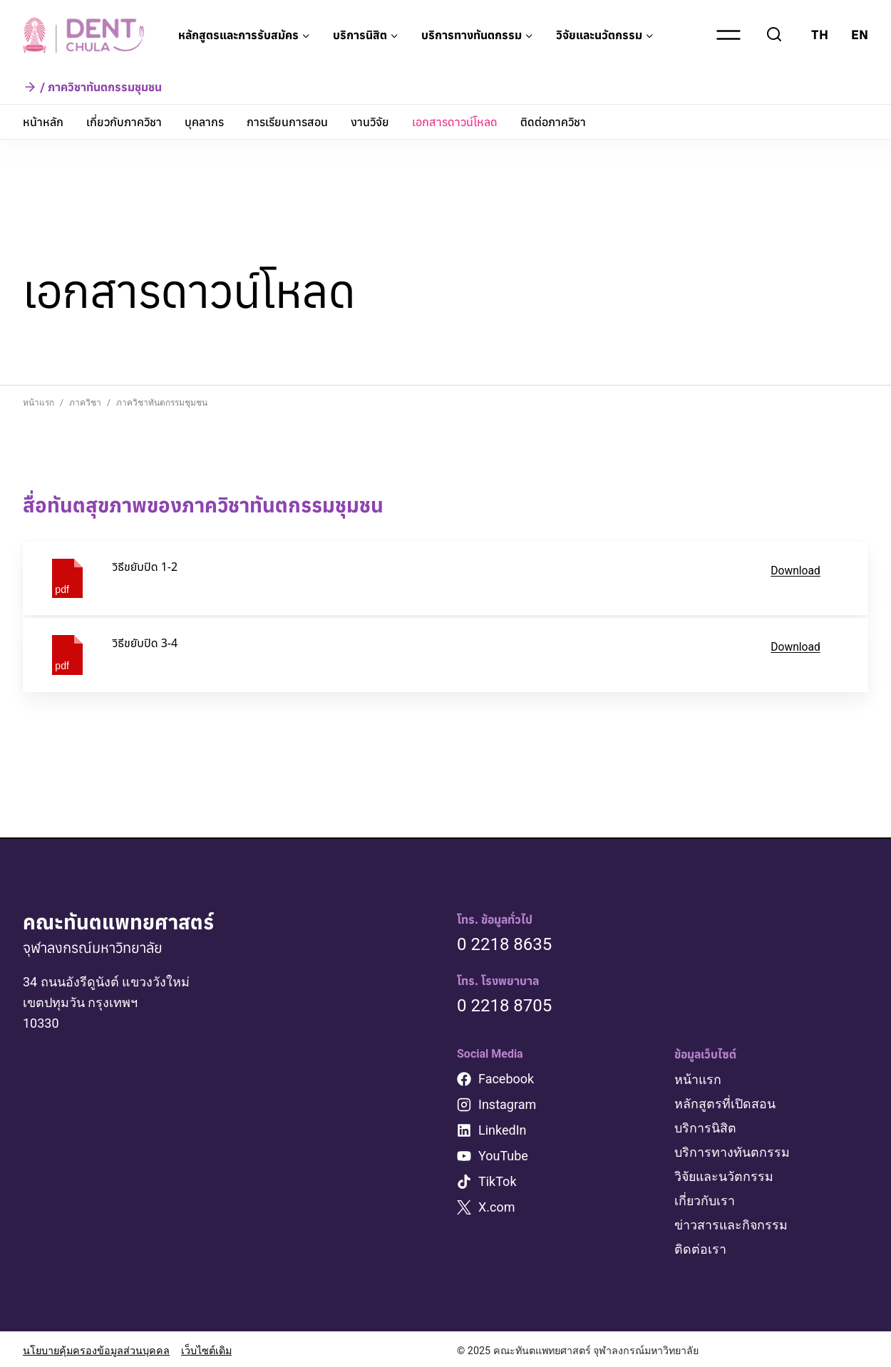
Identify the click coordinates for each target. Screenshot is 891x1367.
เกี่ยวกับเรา (705, 1198)
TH (819, 34)
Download (795, 570)
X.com (496, 1207)
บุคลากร (204, 122)
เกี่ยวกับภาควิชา (124, 122)
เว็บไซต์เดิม (206, 1347)
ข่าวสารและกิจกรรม (731, 1221)
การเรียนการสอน (287, 122)
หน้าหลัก (43, 122)
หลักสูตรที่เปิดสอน (725, 1103)
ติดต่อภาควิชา (553, 122)
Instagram (507, 1105)
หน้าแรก (698, 1080)
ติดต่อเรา (700, 1245)
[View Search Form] (774, 35)
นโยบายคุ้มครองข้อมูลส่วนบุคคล (96, 1347)
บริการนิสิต (705, 1127)
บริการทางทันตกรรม (732, 1150)
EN (859, 34)
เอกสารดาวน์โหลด (455, 122)
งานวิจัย (370, 122)
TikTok (497, 1182)
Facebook (506, 1079)
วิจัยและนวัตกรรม (725, 1174)
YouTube (503, 1156)
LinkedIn (502, 1130)
